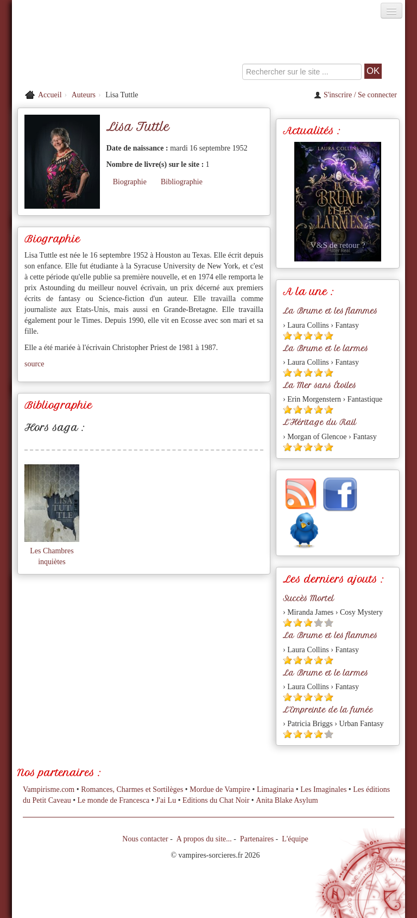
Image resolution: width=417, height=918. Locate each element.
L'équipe (295, 839)
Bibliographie (182, 182)
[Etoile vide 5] (328, 622)
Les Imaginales (323, 789)
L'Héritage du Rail (319, 422)
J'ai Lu (166, 800)
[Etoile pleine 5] (328, 335)
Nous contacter (145, 839)
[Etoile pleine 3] (308, 335)
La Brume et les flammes (330, 311)
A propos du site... (204, 839)
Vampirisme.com (48, 789)
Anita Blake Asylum (287, 800)
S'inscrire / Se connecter (355, 95)
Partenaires (257, 839)
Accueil (50, 95)
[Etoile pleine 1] (287, 335)
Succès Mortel (308, 598)
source (34, 364)
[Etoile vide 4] (318, 622)
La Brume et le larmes (325, 348)
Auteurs (84, 95)
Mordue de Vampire (219, 789)
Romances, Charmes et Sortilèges (132, 789)
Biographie (130, 182)
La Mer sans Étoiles (319, 385)
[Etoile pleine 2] (297, 335)
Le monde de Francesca (114, 800)
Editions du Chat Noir (215, 800)
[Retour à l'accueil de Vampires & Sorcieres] (74, 51)
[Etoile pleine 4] (318, 335)
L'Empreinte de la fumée (328, 709)
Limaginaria (275, 789)
